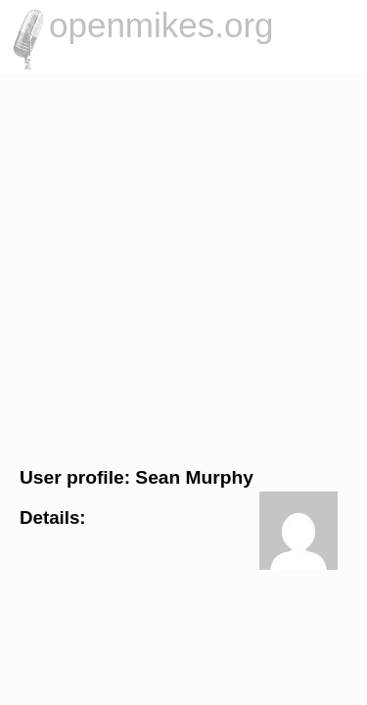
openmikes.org (161, 25)
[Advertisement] (183, 267)
